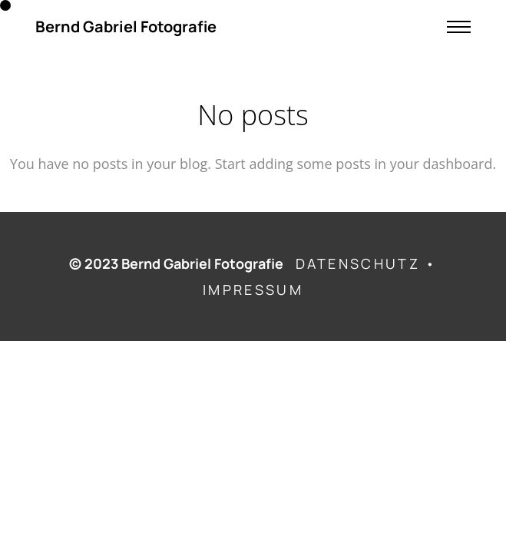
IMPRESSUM (253, 289)
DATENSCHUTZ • (367, 263)
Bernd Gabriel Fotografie (126, 27)
